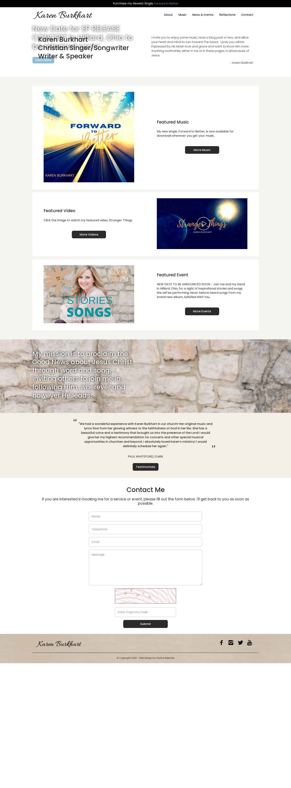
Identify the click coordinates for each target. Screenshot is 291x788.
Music (182, 15)
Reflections (227, 15)
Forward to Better (166, 3)
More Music (202, 275)
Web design (145, 782)
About (168, 15)
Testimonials (145, 592)
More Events (202, 436)
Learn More (43, 113)
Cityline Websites (165, 782)
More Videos (89, 359)
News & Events (202, 15)
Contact (247, 15)
